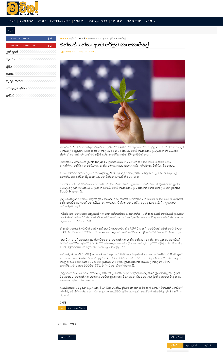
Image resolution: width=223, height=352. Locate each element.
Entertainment (61, 21)
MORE (149, 21)
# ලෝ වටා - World (77, 311)
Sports (79, 21)
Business (117, 21)
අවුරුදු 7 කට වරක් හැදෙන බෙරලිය (194, 207)
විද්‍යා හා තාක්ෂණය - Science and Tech (189, 62)
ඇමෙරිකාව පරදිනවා (195, 124)
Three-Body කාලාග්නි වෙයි (196, 166)
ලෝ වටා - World (77, 39)
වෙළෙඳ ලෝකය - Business (182, 79)
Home (11, 21)
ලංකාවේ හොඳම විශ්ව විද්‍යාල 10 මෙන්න (196, 112)
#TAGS (174, 38)
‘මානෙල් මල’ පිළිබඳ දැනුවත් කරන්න (195, 98)
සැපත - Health (176, 84)
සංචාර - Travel (196, 84)
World (42, 21)
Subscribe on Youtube (32, 46)
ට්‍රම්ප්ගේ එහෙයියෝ (195, 219)
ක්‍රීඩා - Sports (175, 73)
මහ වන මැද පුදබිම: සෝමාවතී (195, 139)
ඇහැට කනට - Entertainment (184, 57)
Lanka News (26, 21)
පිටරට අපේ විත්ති (97, 21)
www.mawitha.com (44, 350)
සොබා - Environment (199, 73)
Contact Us (134, 21)
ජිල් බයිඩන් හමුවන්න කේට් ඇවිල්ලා (196, 153)
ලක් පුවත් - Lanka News (181, 51)
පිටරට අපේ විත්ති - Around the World (189, 68)
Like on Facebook (32, 39)
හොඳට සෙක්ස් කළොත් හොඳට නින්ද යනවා (197, 193)
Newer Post (67, 341)
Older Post (155, 341)
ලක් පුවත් (191, 38)
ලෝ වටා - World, (88, 51)
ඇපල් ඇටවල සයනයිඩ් (197, 178)
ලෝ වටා (208, 38)
